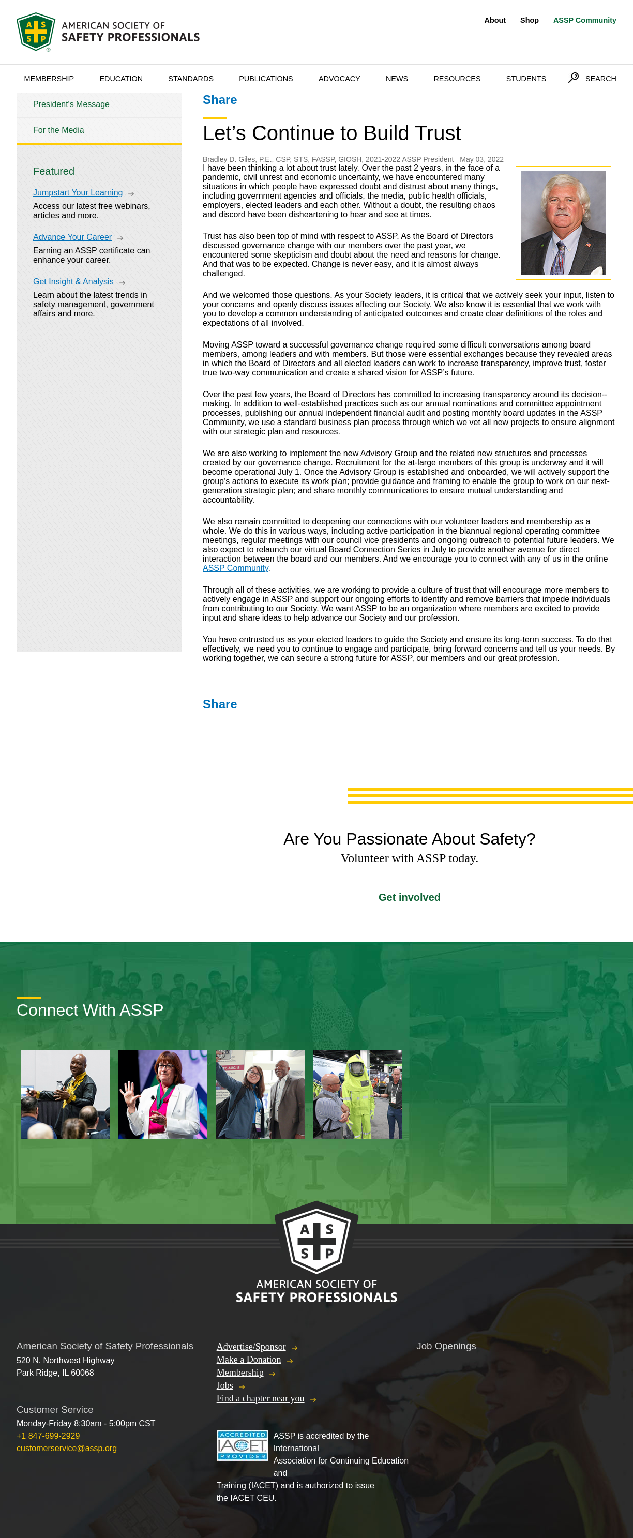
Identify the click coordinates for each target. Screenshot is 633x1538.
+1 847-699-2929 (48, 1435)
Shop (529, 20)
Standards (191, 78)
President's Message (71, 104)
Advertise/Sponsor (251, 1346)
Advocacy (339, 78)
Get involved (410, 897)
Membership (49, 78)
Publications (266, 78)
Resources (456, 78)
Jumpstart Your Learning (78, 192)
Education (121, 78)
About (495, 20)
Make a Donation (249, 1359)
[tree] (99, 118)
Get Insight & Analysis (73, 281)
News (397, 78)
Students (526, 78)
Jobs (225, 1385)
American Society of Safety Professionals (109, 32)
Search (600, 78)
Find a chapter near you (261, 1398)
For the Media (58, 130)
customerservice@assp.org (67, 1448)
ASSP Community (584, 20)
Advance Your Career (72, 237)
